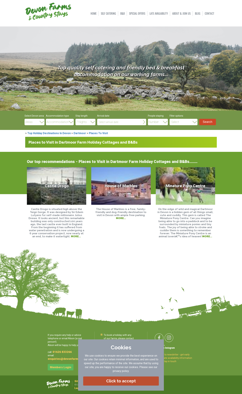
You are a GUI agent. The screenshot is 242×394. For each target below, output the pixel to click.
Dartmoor (80, 133)
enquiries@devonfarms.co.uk (68, 358)
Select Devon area (34, 115)
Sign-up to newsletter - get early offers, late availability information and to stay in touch (174, 358)
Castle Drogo (57, 186)
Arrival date (103, 115)
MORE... (76, 236)
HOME (93, 13)
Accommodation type (57, 115)
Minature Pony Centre (185, 186)
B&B (122, 13)
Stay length (81, 115)
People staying (156, 115)
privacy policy (121, 371)
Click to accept (121, 380)
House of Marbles (121, 186)
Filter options (176, 115)
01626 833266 (62, 352)
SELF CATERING (108, 13)
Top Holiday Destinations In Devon (49, 133)
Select (175, 122)
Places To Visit (98, 133)
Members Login (60, 367)
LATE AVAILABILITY (159, 13)
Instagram (170, 348)
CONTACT (209, 13)
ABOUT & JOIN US (181, 13)
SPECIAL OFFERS (137, 13)
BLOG (197, 13)
